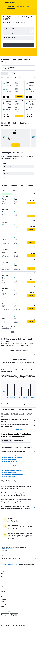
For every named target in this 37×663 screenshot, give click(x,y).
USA (16, 564)
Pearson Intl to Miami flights (8, 476)
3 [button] (18, 332)
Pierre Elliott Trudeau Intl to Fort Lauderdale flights (14, 474)
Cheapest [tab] (4, 73)
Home (4, 564)
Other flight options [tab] (7, 447)
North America (10, 564)
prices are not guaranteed (7, 548)
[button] (2, 2)
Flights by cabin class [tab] (24, 444)
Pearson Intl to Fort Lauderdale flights (11, 468)
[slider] (35, 181)
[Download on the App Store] (14, 614)
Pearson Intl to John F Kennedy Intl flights (12, 457)
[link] (15, 145)
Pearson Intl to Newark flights (9, 459)
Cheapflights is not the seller (19, 553)
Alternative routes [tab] (6, 440)
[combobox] (7, 22)
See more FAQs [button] (18, 429)
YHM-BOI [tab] (18, 350)
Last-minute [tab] (17, 73)
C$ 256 (5, 19)
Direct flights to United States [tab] (9, 444)
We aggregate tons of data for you (19, 556)
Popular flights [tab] (18, 447)
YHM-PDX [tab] (11, 350)
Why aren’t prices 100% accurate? (19, 558)
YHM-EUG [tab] (25, 350)
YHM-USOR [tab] (8, 366)
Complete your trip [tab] (18, 440)
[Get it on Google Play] (5, 614)
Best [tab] (11, 73)
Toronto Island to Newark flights (9, 455)
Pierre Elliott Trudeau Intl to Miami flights (12, 470)
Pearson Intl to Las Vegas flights (9, 461)
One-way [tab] (25, 73)
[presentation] (9, 19)
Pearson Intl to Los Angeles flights (10, 465)
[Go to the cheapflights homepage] (10, 2)
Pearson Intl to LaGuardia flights (9, 463)
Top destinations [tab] (28, 447)
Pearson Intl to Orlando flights (9, 472)
